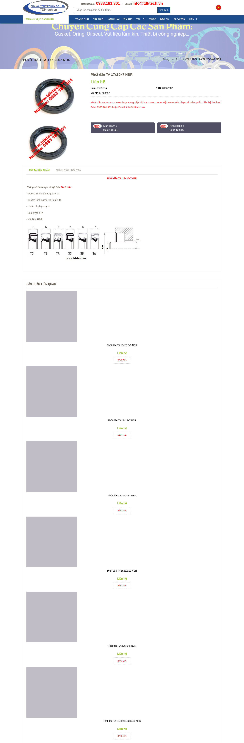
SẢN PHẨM (114, 19)
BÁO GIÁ (165, 19)
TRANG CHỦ (82, 19)
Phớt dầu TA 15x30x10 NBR (122, 570)
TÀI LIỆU (140, 19)
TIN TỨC (128, 19)
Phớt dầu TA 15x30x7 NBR (122, 495)
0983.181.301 (108, 3)
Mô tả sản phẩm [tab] (39, 170)
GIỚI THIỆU (98, 19)
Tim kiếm (164, 10)
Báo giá (122, 360)
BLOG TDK (179, 19)
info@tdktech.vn (148, 3)
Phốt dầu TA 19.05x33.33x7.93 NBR (122, 721)
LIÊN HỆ (193, 19)
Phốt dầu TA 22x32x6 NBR (122, 645)
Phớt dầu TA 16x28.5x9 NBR (122, 345)
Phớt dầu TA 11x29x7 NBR (122, 420)
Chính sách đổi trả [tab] (68, 170)
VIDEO (152, 19)
